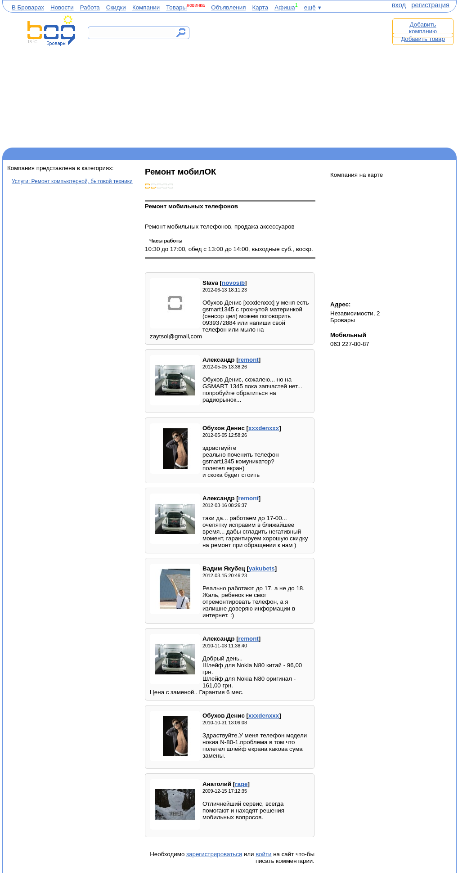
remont (248, 359)
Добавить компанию (423, 28)
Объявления (228, 7)
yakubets (262, 568)
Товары (176, 7)
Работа (90, 7)
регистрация (430, 5)
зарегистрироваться (214, 854)
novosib (233, 282)
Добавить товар (423, 39)
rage (241, 784)
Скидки (116, 7)
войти (263, 854)
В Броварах (28, 7)
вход (399, 5)
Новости (62, 7)
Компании (146, 7)
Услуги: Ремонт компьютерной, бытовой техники (72, 181)
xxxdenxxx (263, 428)
